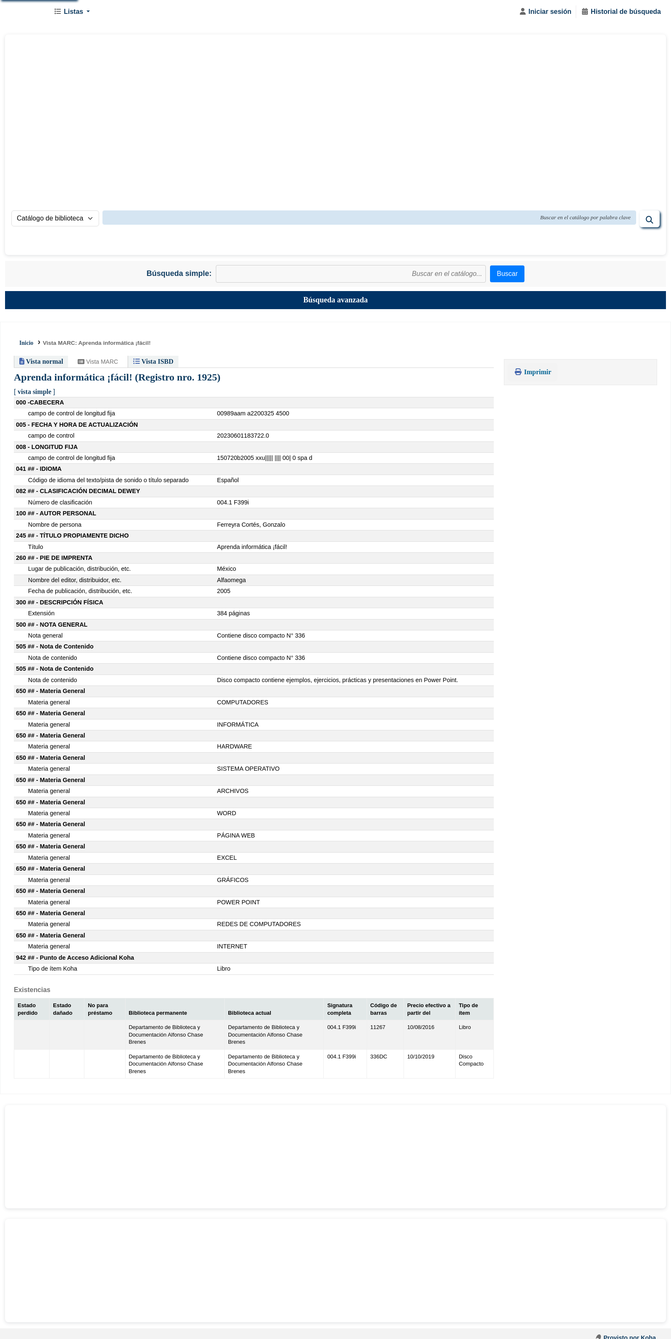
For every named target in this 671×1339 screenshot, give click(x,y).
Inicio (26, 343)
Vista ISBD (153, 361)
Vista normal (41, 361)
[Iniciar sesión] (545, 11)
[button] (71, 11)
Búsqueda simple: (179, 273)
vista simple (34, 391)
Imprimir (532, 371)
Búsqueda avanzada (335, 300)
